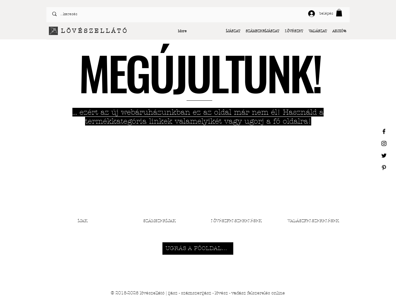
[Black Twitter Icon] (384, 155)
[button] (339, 12)
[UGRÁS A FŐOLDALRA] (197, 248)
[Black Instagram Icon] (384, 143)
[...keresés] (122, 14)
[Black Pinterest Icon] (384, 167)
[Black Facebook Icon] (384, 131)
